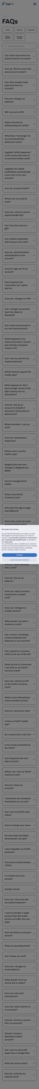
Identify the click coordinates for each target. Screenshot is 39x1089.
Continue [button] (19, 555)
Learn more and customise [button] (19, 560)
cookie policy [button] (8, 542)
